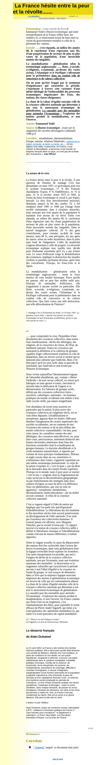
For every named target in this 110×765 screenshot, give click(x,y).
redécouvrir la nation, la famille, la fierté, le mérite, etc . (53, 142)
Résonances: (33, 734)
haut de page (57, 759)
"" (39, 747)
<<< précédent (33, 16)
